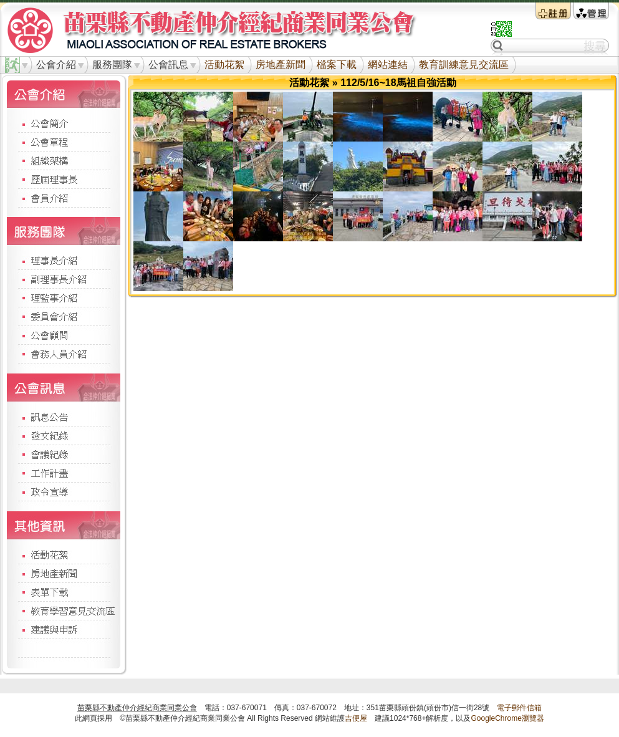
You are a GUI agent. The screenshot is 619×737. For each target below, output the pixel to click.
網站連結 (388, 64)
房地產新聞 (280, 64)
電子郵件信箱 (519, 707)
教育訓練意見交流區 (464, 64)
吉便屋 (356, 718)
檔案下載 (337, 64)
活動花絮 (224, 64)
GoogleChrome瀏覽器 (507, 718)
